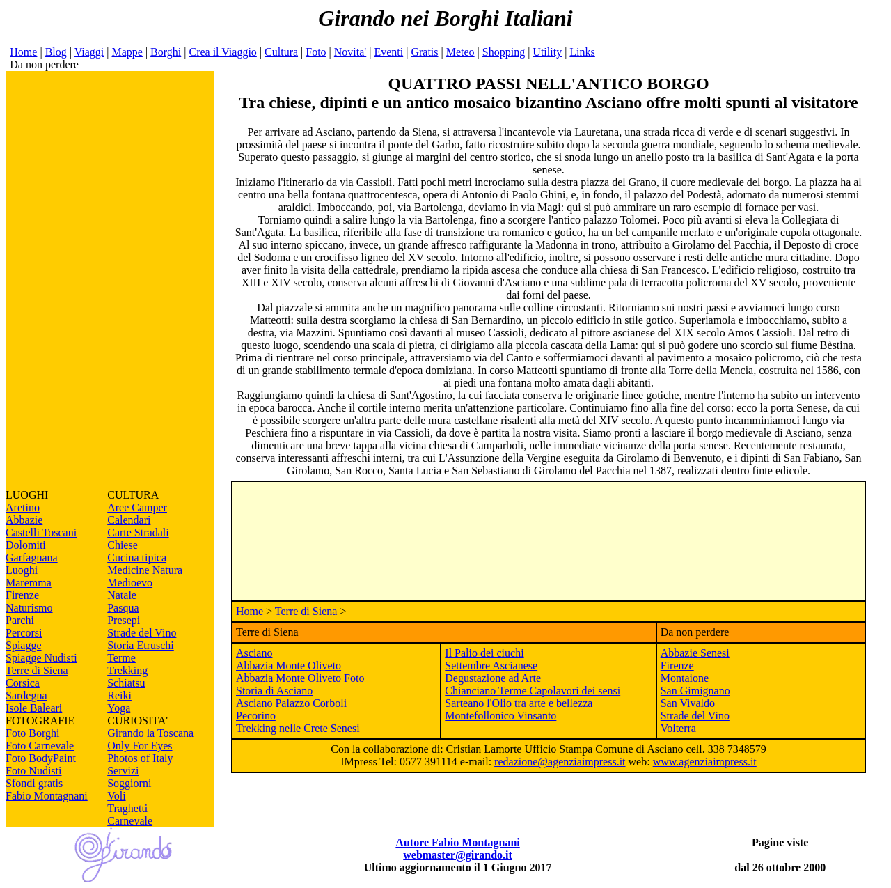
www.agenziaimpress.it (705, 762)
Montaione (685, 678)
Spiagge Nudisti (41, 658)
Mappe (126, 52)
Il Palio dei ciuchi (484, 653)
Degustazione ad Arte (493, 678)
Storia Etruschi (140, 645)
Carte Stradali (137, 532)
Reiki (119, 695)
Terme (121, 658)
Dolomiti (26, 545)
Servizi (123, 771)
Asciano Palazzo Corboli (291, 703)
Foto (316, 52)
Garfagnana (32, 557)
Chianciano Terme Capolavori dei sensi (532, 690)
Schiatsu (126, 683)
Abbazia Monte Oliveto (288, 665)
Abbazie (24, 520)
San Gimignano (695, 690)
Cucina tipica (136, 557)
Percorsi (24, 633)
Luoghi (22, 570)
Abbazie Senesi (695, 653)
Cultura (281, 52)
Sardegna (26, 695)
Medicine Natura (144, 570)
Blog (56, 52)
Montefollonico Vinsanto (500, 716)
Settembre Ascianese (491, 665)
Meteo (460, 52)
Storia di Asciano (274, 690)
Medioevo (129, 583)
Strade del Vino (141, 633)
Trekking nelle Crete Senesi (298, 728)
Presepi (123, 620)
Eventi (388, 52)
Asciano (254, 653)
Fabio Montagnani (47, 796)
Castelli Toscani (41, 532)
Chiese (122, 545)
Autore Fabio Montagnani (457, 842)
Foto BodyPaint (41, 758)
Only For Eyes (139, 745)
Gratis (424, 52)
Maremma (29, 583)
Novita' (350, 52)
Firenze (22, 595)
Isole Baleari (34, 708)
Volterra (678, 728)
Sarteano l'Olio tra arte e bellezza (518, 703)
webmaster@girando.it (457, 855)
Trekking (127, 670)
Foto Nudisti (33, 771)
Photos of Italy (140, 758)
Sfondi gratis (34, 783)
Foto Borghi (33, 733)
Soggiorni (129, 783)
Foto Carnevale (40, 745)
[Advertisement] (110, 280)
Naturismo (29, 608)
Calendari (128, 520)
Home (23, 52)
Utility (547, 52)
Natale (121, 595)
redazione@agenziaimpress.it (559, 762)
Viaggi (89, 52)
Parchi (20, 620)
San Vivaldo (688, 703)
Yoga (118, 708)
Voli (116, 796)
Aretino (23, 507)
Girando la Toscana (150, 733)
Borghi (165, 52)
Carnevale (129, 821)
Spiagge (24, 645)
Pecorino (256, 716)
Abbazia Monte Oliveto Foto (300, 678)
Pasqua (123, 608)
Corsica (23, 683)
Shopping (503, 52)
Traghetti (127, 808)
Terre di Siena (37, 670)
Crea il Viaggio (222, 52)
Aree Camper (137, 507)
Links (581, 52)
